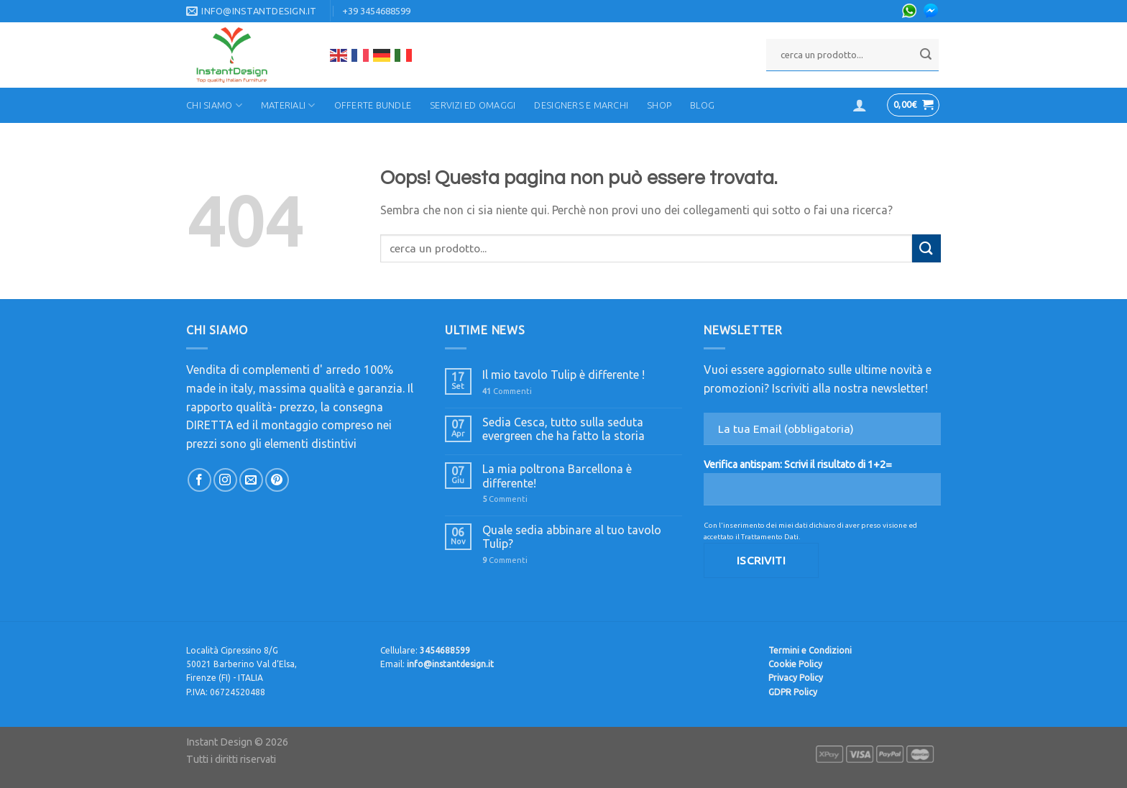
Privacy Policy (795, 677)
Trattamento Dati (770, 537)
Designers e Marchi (581, 105)
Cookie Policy (795, 664)
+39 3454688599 (376, 11)
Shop (659, 105)
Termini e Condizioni (810, 650)
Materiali (288, 105)
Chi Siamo (214, 105)
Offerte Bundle (373, 105)
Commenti (507, 391)
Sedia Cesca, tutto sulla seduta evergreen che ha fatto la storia (563, 429)
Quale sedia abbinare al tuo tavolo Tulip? (571, 536)
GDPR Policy (792, 692)
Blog (702, 105)
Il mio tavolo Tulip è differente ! (563, 374)
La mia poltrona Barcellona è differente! (557, 475)
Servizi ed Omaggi (472, 105)
